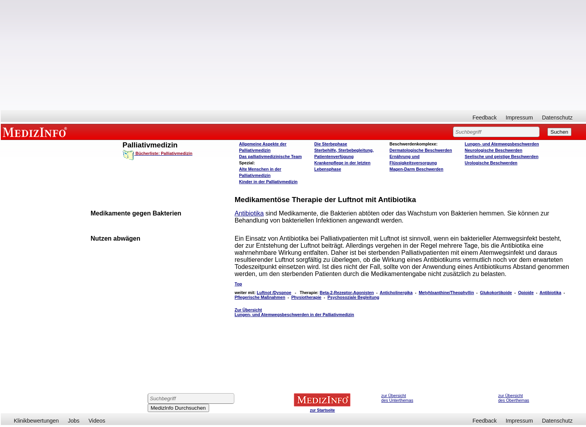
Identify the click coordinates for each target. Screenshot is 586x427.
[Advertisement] (293, 55)
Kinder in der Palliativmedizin (268, 181)
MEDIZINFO (36, 132)
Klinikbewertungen (36, 421)
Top (238, 284)
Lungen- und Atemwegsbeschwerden (502, 144)
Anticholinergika (396, 292)
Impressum (519, 117)
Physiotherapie (306, 297)
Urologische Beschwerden (491, 162)
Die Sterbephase (330, 144)
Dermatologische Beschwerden (420, 150)
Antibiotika (249, 213)
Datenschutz (557, 117)
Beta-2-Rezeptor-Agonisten (347, 292)
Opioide (526, 292)
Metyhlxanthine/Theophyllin (446, 292)
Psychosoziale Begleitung (353, 297)
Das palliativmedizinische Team (270, 156)
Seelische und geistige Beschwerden (501, 156)
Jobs (74, 421)
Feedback (485, 117)
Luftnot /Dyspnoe (274, 292)
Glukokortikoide (496, 292)
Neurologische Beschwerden (493, 150)
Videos (97, 421)
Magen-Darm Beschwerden (416, 169)
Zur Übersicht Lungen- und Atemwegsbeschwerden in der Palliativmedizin (294, 312)
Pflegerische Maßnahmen (260, 297)
